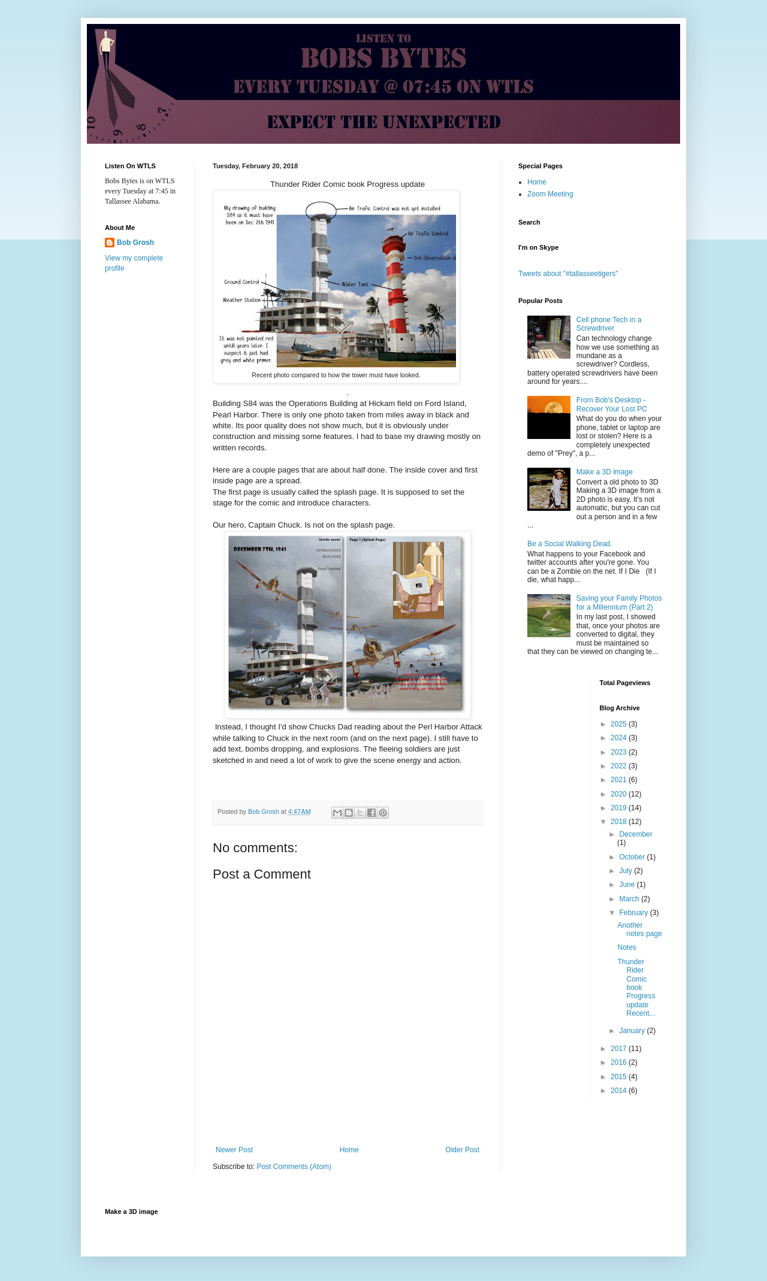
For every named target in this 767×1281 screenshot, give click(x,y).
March (630, 899)
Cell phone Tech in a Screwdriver (609, 324)
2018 (620, 821)
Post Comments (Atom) (293, 1166)
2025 (620, 724)
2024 (620, 738)
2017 (620, 1048)
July (626, 871)
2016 (620, 1062)
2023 (620, 752)
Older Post (462, 1150)
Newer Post (234, 1150)
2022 (620, 766)
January (633, 1030)
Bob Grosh (135, 242)
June (627, 884)
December (635, 834)
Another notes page (639, 929)
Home (349, 1150)
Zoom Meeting (550, 194)
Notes (626, 947)
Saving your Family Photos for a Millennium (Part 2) (619, 602)
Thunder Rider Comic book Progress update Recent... (636, 987)
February (634, 912)
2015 (620, 1077)
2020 (620, 794)
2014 (620, 1090)
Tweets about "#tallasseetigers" (568, 273)
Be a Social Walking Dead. (569, 544)
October (633, 857)
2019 (620, 808)
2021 (620, 780)
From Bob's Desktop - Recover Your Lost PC (611, 404)
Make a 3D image (604, 472)
